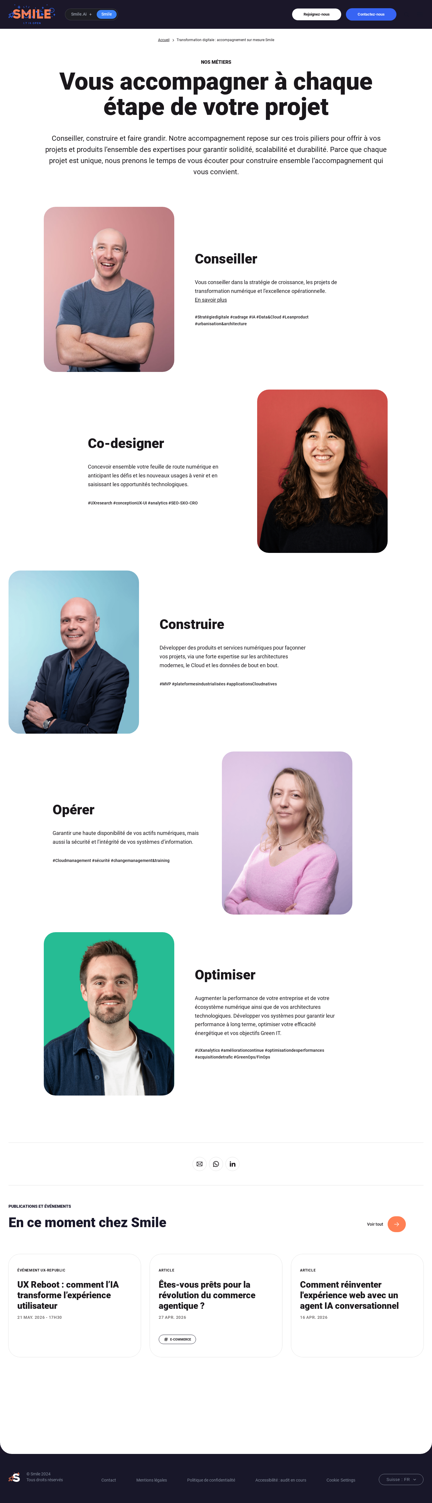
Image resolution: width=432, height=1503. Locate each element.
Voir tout (375, 1224)
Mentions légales (151, 1480)
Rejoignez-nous (317, 14)
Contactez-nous (371, 14)
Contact (108, 1480)
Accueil (164, 40)
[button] (91, 14)
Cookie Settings (340, 1480)
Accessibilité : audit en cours (280, 1480)
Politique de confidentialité (211, 1480)
